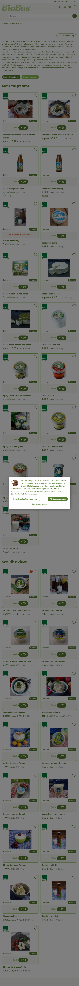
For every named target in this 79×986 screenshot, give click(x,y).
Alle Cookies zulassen (58, 499)
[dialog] (39, 493)
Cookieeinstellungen (39, 504)
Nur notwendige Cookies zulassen (25, 499)
